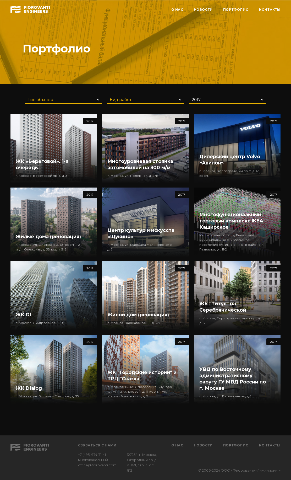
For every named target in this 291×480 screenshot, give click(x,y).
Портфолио (236, 445)
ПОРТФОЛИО (236, 10)
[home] (30, 8)
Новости (203, 445)
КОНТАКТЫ (270, 10)
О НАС (177, 10)
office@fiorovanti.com (97, 465)
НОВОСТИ (203, 10)
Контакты (270, 445)
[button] (63, 99)
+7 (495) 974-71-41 (92, 454)
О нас (177, 445)
